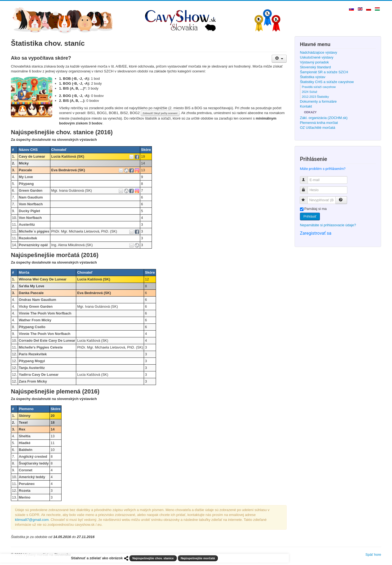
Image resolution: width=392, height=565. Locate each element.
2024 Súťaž (309, 91)
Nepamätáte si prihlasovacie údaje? (328, 225)
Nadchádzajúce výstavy (318, 52)
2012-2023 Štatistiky (315, 96)
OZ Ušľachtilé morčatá (317, 128)
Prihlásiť (310, 216)
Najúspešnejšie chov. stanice (153, 558)
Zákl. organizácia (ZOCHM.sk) (324, 118)
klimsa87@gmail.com (32, 520)
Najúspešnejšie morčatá (198, 558)
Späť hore (373, 554)
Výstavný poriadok (314, 62)
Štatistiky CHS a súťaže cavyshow (327, 82)
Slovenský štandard (315, 67)
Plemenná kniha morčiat (319, 123)
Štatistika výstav (312, 77)
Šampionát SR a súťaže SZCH (324, 72)
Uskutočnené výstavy (316, 57)
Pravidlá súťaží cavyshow (319, 86)
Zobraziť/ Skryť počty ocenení (160, 113)
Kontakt (306, 106)
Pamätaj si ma (315, 209)
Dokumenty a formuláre (318, 101)
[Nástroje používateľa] (279, 59)
